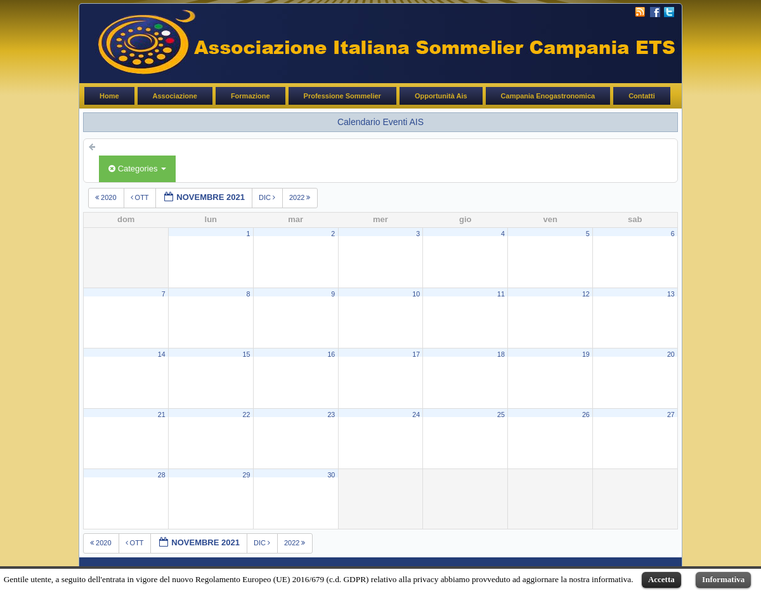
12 (586, 294)
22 (246, 414)
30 (331, 475)
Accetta (661, 579)
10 (416, 294)
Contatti (641, 96)
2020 (107, 197)
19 (586, 354)
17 (416, 354)
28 (162, 475)
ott (141, 197)
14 (162, 354)
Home (109, 96)
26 (586, 414)
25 (501, 414)
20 (671, 354)
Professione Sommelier (342, 96)
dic (268, 197)
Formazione (250, 96)
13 (671, 294)
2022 (301, 197)
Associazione (175, 96)
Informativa (723, 579)
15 (246, 354)
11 (501, 294)
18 (501, 354)
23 (331, 414)
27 (671, 414)
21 (162, 414)
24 (416, 414)
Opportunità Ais (441, 96)
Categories (137, 168)
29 (246, 475)
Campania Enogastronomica (548, 96)
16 (331, 354)
